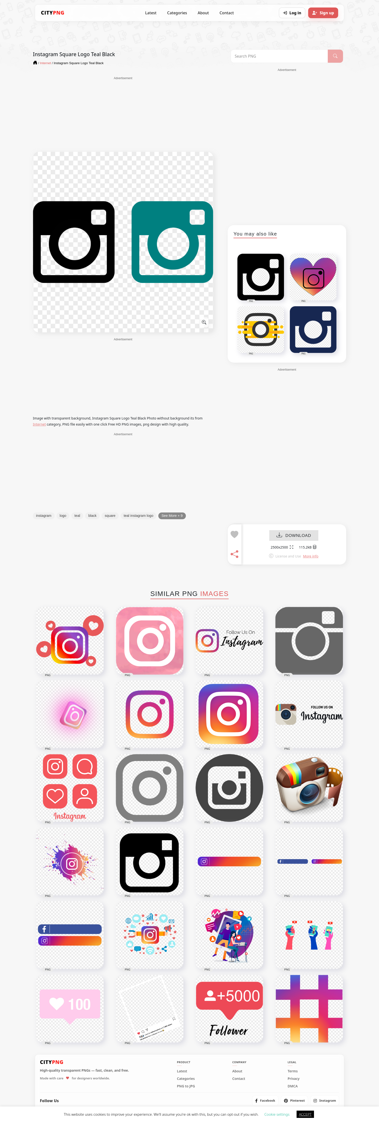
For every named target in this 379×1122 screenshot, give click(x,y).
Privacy (293, 1078)
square (110, 516)
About (203, 12)
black (92, 516)
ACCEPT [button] (305, 1114)
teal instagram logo (138, 516)
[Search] (335, 56)
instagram (43, 516)
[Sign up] (323, 13)
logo (63, 516)
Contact (226, 12)
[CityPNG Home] (53, 12)
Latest (151, 12)
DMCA (293, 1086)
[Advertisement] (123, 114)
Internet (39, 424)
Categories (177, 12)
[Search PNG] (279, 56)
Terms (293, 1071)
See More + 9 (171, 516)
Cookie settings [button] (277, 1114)
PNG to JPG (186, 1086)
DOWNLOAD (294, 535)
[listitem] (265, 1100)
